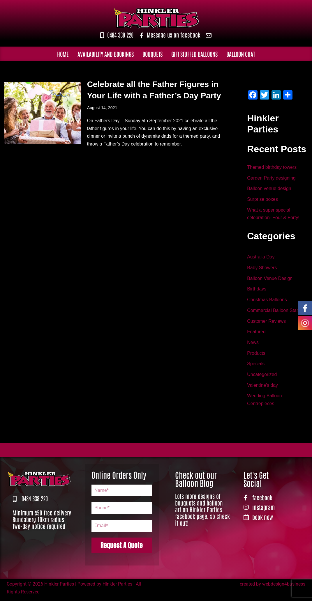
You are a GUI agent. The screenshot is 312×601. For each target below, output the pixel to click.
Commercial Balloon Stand (274, 312)
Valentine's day (262, 388)
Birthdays (257, 290)
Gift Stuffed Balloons (194, 54)
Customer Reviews (266, 323)
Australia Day (261, 258)
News (253, 344)
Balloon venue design (269, 189)
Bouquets (152, 54)
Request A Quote (122, 548)
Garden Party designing (271, 178)
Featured (256, 333)
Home (63, 54)
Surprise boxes (262, 200)
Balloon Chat (240, 54)
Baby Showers (262, 269)
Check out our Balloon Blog (196, 482)
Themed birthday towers (272, 167)
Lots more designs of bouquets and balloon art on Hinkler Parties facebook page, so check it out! (202, 512)
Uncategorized (262, 377)
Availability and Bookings (105, 54)
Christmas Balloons (267, 301)
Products (256, 355)
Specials (256, 366)
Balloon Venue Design (270, 279)
